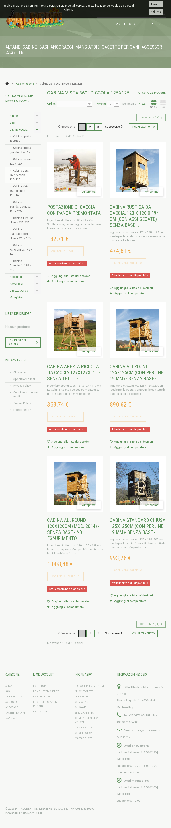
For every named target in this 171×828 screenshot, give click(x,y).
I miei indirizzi (41, 696)
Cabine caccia (19, 129)
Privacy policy (22, 385)
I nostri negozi (22, 409)
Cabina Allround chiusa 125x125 (22, 220)
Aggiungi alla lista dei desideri (70, 276)
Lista (163, 104)
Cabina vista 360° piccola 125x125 (19, 175)
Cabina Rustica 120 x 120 (21, 161)
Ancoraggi (61, 47)
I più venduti (82, 696)
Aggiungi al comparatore (68, 281)
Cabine (29, 47)
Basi (43, 47)
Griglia (154, 104)
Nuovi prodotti (84, 691)
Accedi (156, 23)
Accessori (152, 47)
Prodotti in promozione (89, 686)
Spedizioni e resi (24, 379)
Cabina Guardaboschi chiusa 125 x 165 (20, 234)
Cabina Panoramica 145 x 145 (21, 249)
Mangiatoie (87, 47)
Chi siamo (19, 372)
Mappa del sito (83, 738)
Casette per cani (120, 47)
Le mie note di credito (46, 691)
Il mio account (43, 674)
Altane (12, 47)
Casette (14, 52)
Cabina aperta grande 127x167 (20, 150)
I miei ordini (40, 686)
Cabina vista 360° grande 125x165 (19, 191)
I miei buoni (40, 711)
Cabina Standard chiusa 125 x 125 (20, 206)
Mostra (101, 103)
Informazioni (15, 360)
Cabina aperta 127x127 (20, 139)
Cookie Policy (22, 403)
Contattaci (82, 702)
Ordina (51, 103)
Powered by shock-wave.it (23, 812)
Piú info (155, 11)
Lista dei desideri (18, 313)
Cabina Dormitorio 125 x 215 (20, 265)
